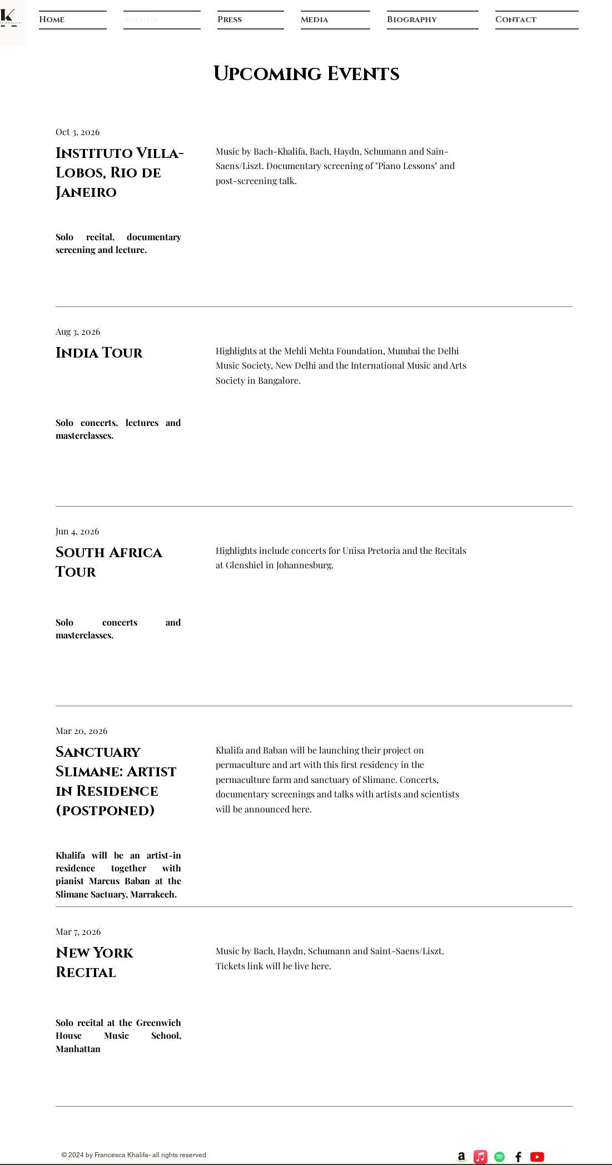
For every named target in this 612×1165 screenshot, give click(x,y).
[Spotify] (499, 1157)
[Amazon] (462, 1157)
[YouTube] (537, 1157)
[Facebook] (518, 1157)
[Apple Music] (480, 1157)
